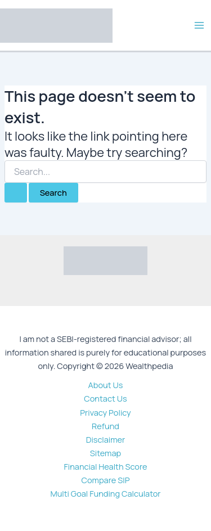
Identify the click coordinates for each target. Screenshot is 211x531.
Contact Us (105, 398)
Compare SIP (106, 479)
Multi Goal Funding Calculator (105, 493)
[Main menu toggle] (199, 25)
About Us (105, 384)
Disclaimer (105, 439)
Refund (105, 425)
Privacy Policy (105, 412)
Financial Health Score (105, 466)
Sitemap (105, 452)
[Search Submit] (16, 192)
